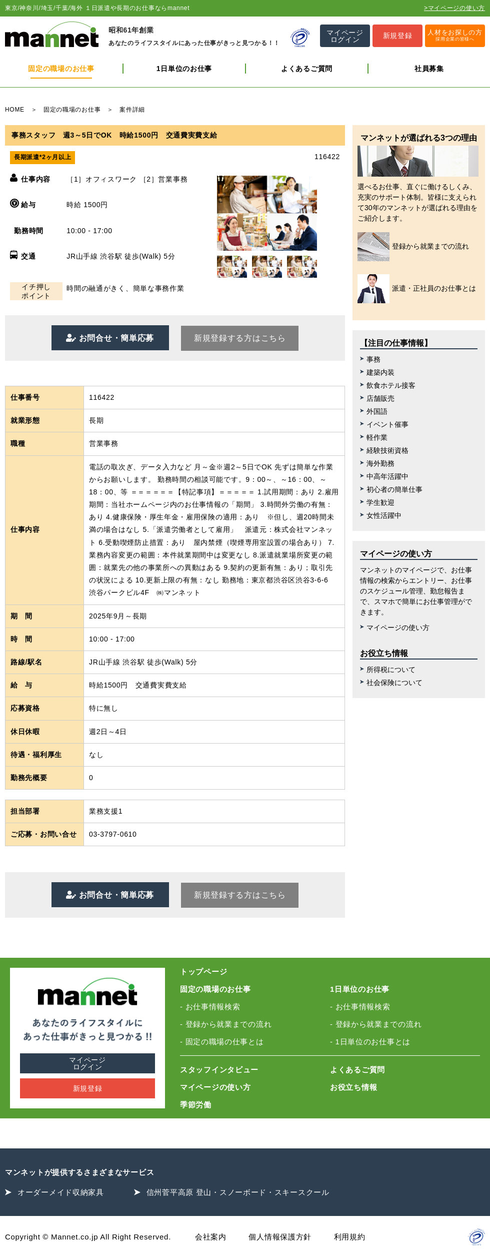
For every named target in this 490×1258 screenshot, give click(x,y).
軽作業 (377, 437)
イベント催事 (387, 424)
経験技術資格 (387, 450)
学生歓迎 (380, 502)
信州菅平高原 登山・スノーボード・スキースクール (238, 1192)
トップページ (203, 971)
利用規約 (350, 1236)
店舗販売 (380, 398)
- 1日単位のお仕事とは (370, 1041)
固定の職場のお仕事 (61, 69)
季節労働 (196, 1104)
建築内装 (380, 372)
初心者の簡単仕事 (394, 489)
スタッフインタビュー (219, 1069)
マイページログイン (87, 1063)
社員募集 (429, 69)
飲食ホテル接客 (391, 385)
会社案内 (210, 1236)
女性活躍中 (384, 515)
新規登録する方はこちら (240, 338)
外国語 (377, 411)
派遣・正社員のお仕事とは (417, 288)
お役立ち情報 (353, 1087)
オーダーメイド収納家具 (61, 1192)
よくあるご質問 (306, 69)
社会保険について (394, 683)
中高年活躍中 (387, 476)
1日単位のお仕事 (184, 69)
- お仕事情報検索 (210, 1006)
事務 (373, 359)
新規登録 (87, 1088)
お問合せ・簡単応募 (115, 338)
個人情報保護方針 (280, 1236)
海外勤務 (380, 463)
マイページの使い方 (398, 627)
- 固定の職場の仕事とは (222, 1041)
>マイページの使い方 (454, 8)
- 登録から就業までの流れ (226, 1024)
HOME (14, 109)
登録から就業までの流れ (413, 246)
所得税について (391, 670)
